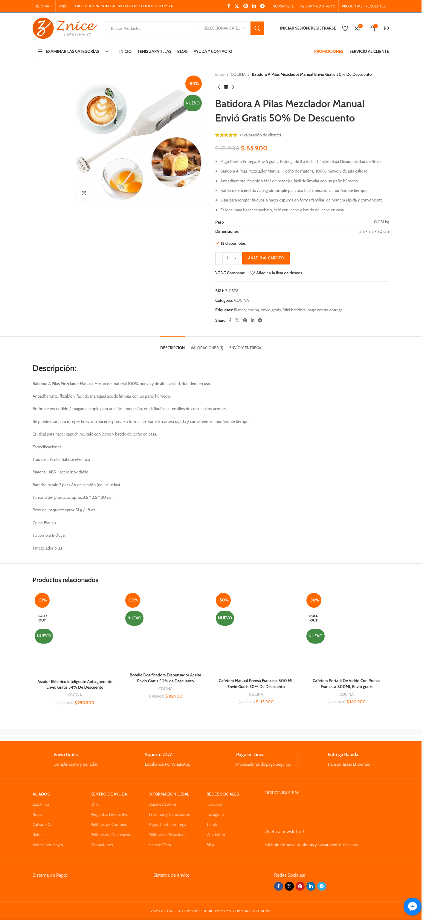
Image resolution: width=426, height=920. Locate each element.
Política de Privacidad (167, 834)
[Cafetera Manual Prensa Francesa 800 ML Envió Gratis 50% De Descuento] (256, 633)
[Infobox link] (74, 759)
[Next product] (233, 87)
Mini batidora (294, 310)
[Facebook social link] (229, 6)
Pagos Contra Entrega (167, 824)
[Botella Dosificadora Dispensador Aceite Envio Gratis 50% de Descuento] (165, 630)
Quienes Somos (163, 804)
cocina (253, 310)
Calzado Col (43, 824)
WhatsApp (216, 834)
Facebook (215, 804)
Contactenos (102, 844)
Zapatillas (41, 804)
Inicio (220, 74)
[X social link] (237, 6)
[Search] (185, 28)
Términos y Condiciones (169, 814)
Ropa (37, 814)
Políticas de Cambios (109, 824)
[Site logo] (65, 27)
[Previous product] (218, 87)
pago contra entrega (325, 310)
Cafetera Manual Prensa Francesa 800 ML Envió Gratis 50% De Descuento (256, 683)
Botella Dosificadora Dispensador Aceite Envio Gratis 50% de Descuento (165, 678)
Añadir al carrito (266, 258)
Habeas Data (160, 844)
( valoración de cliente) (260, 135)
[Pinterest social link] (245, 6)
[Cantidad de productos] (227, 258)
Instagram (215, 814)
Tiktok (212, 824)
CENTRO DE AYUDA (109, 794)
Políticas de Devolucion (111, 834)
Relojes (39, 834)
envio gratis (271, 310)
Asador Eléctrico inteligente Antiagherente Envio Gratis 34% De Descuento (74, 684)
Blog (210, 844)
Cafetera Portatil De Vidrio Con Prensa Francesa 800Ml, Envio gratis (347, 683)
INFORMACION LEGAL (169, 794)
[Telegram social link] (262, 6)
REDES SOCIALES (223, 794)
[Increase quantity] (235, 258)
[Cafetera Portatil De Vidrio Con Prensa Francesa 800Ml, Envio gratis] (346, 633)
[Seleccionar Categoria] (225, 28)
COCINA (238, 74)
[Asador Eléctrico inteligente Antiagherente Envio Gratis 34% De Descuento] (75, 633)
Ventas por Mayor (48, 844)
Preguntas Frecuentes (109, 814)
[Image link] (78, 888)
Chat (95, 804)
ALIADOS (41, 794)
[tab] (172, 345)
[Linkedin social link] (254, 6)
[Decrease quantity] (219, 258)
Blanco (240, 310)
